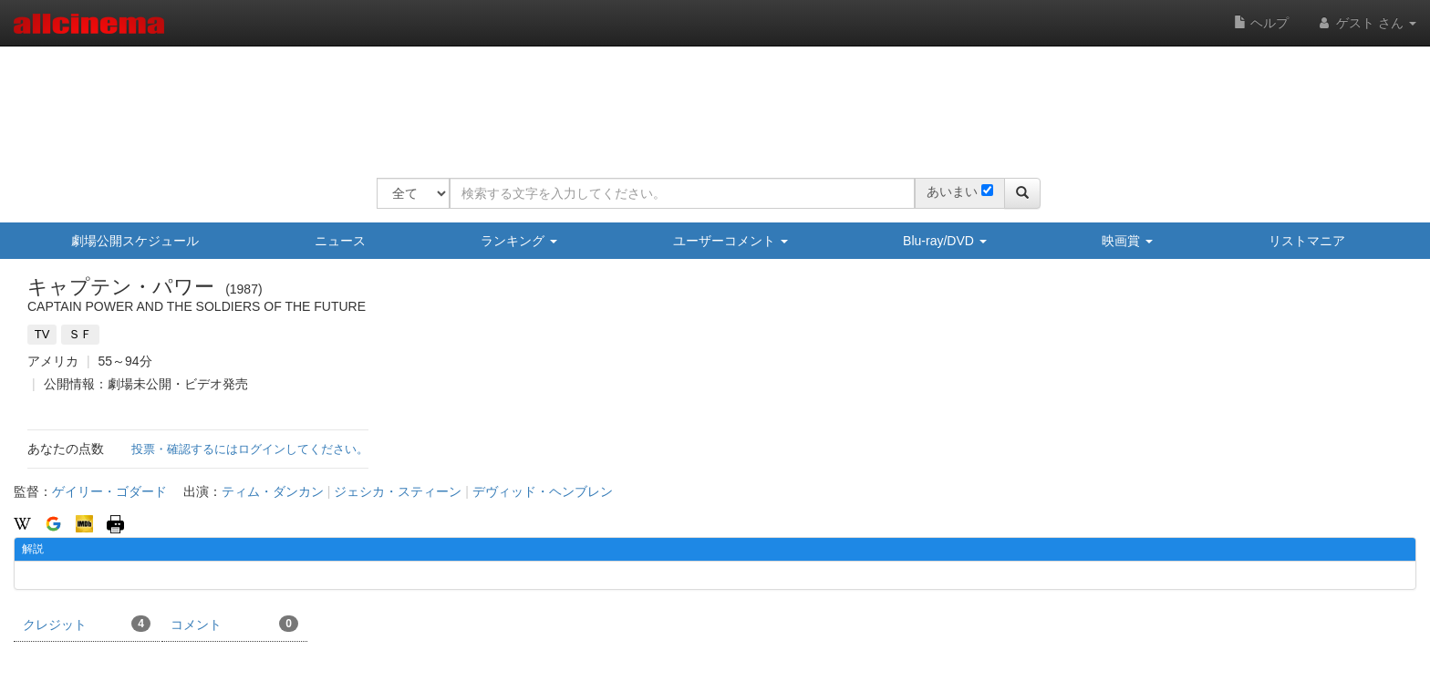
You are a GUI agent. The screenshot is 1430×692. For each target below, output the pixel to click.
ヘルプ (1261, 22)
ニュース (340, 240)
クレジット (86, 623)
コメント (234, 623)
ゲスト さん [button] (1366, 22)
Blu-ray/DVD (945, 240)
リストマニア (1307, 240)
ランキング (519, 240)
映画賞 (1127, 240)
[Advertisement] (709, 100)
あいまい (952, 191)
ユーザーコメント (730, 240)
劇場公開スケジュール (135, 240)
